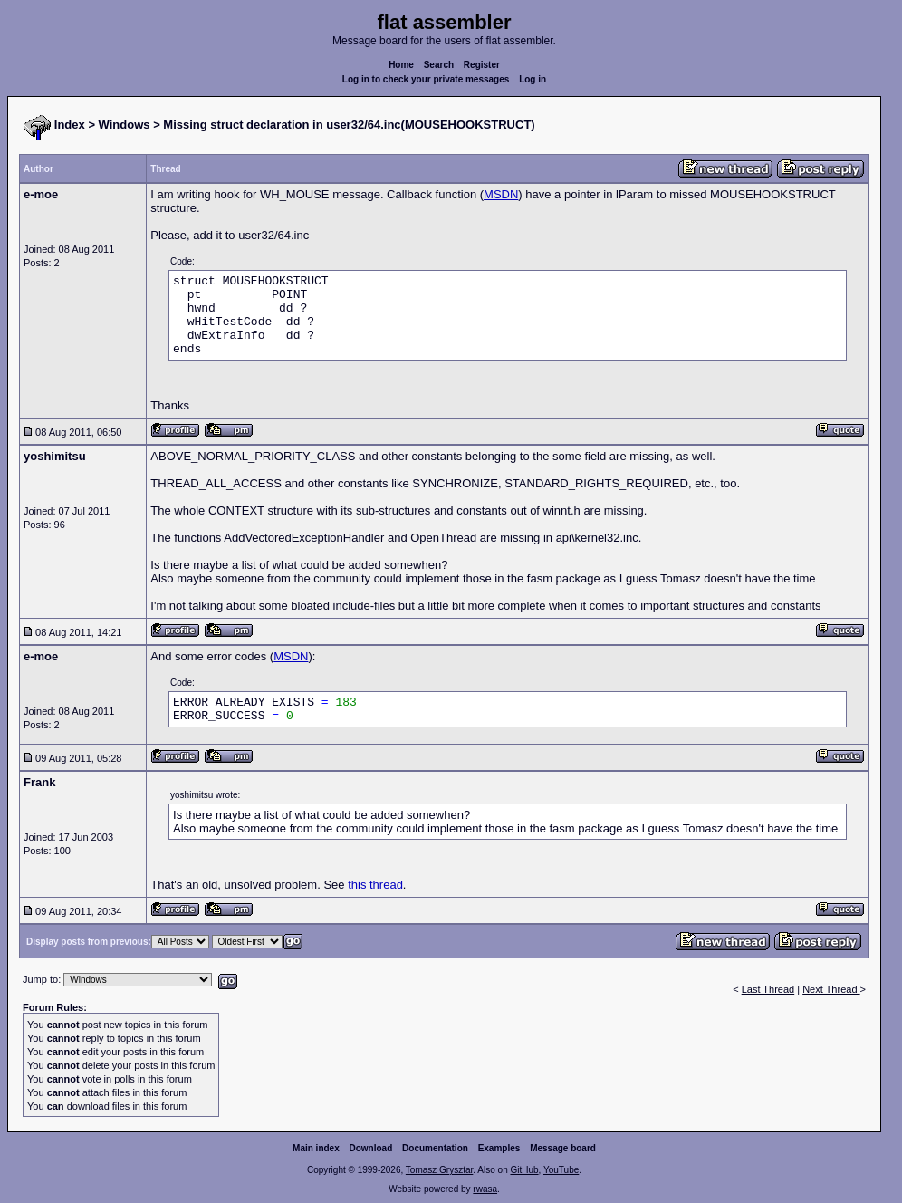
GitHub (524, 1170)
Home (401, 65)
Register (482, 65)
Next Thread (830, 989)
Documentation (435, 1148)
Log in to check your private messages (426, 79)
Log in (532, 79)
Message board (563, 1148)
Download (371, 1148)
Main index (316, 1148)
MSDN (501, 194)
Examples (499, 1148)
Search (439, 65)
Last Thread (768, 989)
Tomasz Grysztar (439, 1170)
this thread (375, 884)
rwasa (485, 1189)
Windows (124, 124)
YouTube (561, 1170)
